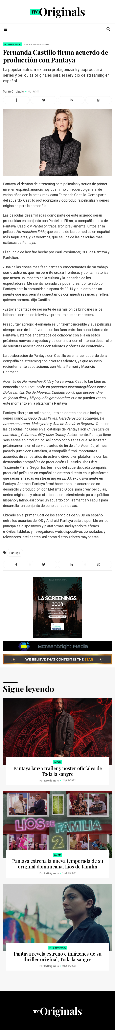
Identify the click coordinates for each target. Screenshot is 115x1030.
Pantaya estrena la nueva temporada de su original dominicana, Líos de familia (57, 864)
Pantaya (14, 552)
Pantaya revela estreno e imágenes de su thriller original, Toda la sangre (57, 956)
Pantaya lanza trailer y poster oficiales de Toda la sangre (57, 771)
